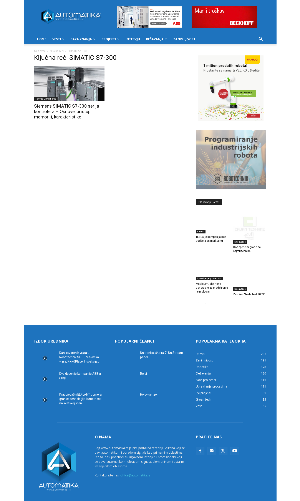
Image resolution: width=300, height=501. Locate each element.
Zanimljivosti (184, 39)
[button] (261, 39)
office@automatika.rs (135, 462)
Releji (144, 361)
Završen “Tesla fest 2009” (249, 273)
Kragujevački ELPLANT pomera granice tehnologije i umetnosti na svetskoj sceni (80, 386)
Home (41, 39)
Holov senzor (149, 381)
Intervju (133, 39)
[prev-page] (198, 290)
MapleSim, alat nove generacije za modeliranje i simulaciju (212, 277)
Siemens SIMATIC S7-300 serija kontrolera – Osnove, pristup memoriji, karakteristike (66, 111)
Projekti (110, 39)
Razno (200, 231)
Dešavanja (156, 39)
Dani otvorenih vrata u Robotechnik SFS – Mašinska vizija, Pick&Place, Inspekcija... (79, 344)
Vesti (58, 39)
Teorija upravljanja (45, 98)
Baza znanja (83, 39)
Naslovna (40, 51)
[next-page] (205, 290)
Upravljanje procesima (209, 268)
